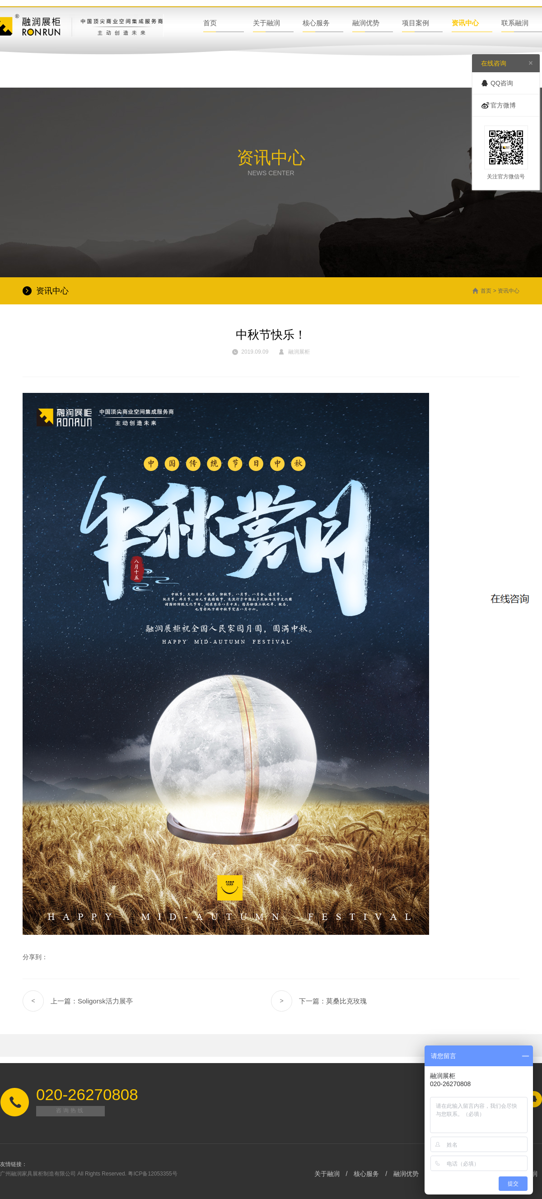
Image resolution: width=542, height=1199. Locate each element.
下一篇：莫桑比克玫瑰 (319, 1001)
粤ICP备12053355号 (152, 1174)
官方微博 (503, 105)
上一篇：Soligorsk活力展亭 (78, 1001)
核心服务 (316, 23)
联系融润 (514, 23)
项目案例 (415, 23)
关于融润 (266, 23)
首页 (210, 23)
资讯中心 (465, 23)
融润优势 (365, 23)
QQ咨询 (502, 83)
